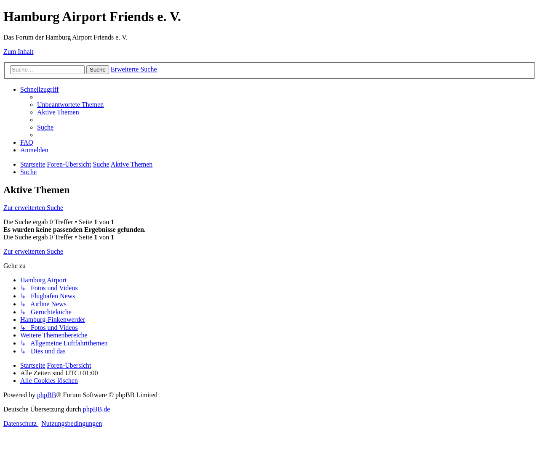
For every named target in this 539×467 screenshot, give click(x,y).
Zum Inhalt (18, 51)
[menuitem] (70, 104)
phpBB (46, 394)
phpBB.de (96, 409)
